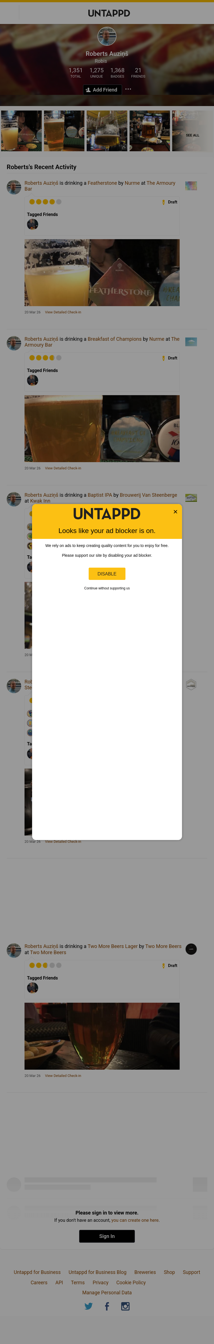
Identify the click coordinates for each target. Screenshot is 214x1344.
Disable (107, 573)
